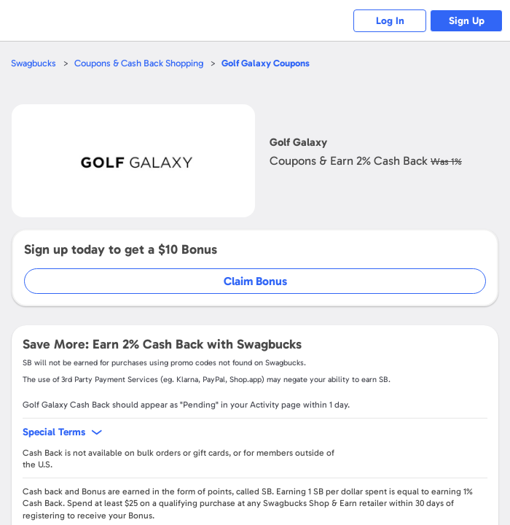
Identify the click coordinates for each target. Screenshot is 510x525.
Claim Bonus (255, 281)
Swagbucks (33, 63)
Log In (390, 21)
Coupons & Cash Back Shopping (138, 63)
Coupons (265, 63)
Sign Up (466, 21)
